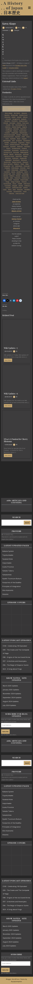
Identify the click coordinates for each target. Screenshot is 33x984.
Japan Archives (16, 201)
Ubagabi (14, 186)
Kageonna (21, 142)
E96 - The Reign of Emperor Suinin (16, 665)
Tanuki (10, 180)
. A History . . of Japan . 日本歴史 (12, 7)
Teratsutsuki (7, 184)
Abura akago (8, 113)
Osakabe (7, 168)
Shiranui (6, 176)
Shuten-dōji (25, 176)
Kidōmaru (20, 146)
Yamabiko (27, 189)
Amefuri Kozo (23, 115)
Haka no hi (23, 129)
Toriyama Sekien (13, 68)
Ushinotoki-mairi (17, 187)
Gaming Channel (16, 219)
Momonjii (25, 154)
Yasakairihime (7, 559)
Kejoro (8, 148)
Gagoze (24, 127)
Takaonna (17, 178)
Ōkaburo (16, 164)
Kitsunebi (27, 146)
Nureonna (24, 160)
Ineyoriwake (6, 563)
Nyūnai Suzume (16, 162)
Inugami (24, 139)
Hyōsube (13, 139)
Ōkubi (22, 164)
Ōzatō (8, 170)
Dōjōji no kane (23, 121)
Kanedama (13, 142)
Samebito (7, 172)
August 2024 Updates (11, 701)
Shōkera (12, 176)
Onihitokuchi (18, 166)
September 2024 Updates (12, 697)
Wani (14, 189)
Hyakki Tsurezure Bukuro (12, 579)
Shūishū (5, 594)
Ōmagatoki (7, 166)
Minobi (11, 154)
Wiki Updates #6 (11, 393)
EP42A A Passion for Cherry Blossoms (16, 440)
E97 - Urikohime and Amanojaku (15, 661)
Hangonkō (9, 131)
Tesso (14, 184)
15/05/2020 (8, 444)
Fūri (13, 125)
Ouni (28, 168)
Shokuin (18, 176)
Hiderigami (14, 133)
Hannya (15, 131)
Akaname (24, 113)
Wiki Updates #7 (11, 348)
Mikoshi (6, 154)
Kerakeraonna (16, 148)
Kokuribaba (7, 150)
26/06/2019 (8, 397)
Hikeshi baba (23, 133)
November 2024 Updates (12, 694)
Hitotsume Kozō (9, 137)
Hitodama (25, 135)
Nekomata (19, 156)
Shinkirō (18, 174)
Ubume (20, 186)
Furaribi (8, 125)
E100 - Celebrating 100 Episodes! (15, 646)
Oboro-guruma (7, 164)
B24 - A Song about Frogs (12, 669)
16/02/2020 (9, 27)
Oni (13, 166)
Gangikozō (9, 129)
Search (16, 517)
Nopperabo (23, 158)
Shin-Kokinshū (7, 590)
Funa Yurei (25, 123)
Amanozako (14, 115)
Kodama (24, 148)
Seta (13, 174)
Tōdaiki (20, 184)
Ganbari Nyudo (16, 127)
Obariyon (25, 162)
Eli (18, 27)
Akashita (7, 115)
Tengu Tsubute (15, 182)
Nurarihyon (16, 160)
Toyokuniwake (7, 555)
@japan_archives (16, 211)
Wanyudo (20, 189)
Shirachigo (25, 174)
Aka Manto (17, 113)
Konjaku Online (16, 89)
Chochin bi (15, 121)
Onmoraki (26, 166)
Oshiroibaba (15, 168)
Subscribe (5, 731)
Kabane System (8, 551)
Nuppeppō (8, 160)
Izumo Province (8, 567)
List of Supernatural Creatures (16, 109)
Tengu (7, 182)
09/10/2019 (8, 351)
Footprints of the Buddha (11, 582)
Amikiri (13, 117)
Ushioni (25, 187)
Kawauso (6, 146)
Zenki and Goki (19, 193)
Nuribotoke (7, 162)
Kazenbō (13, 146)
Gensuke (16, 129)
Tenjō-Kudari (24, 180)
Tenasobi (16, 180)
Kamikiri (6, 142)
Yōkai (4, 65)
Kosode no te (24, 150)
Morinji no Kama (9, 156)
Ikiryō (18, 139)
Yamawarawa (17, 191)
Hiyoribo (17, 137)
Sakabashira (23, 170)
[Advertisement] (16, 478)
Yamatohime (7, 575)
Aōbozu (25, 117)
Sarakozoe (20, 172)
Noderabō (15, 158)
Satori (26, 172)
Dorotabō (12, 123)
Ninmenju (8, 158)
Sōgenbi (6, 178)
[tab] (29, 7)
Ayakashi (23, 119)
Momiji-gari (18, 154)
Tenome (24, 182)
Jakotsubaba (7, 140)
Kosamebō (15, 150)
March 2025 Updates (10, 686)
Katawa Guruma (15, 144)
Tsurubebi (7, 186)
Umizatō (8, 187)
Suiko (11, 178)
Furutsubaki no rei (20, 125)
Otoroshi (22, 168)
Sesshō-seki (7, 174)
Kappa (25, 78)
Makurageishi (24, 152)
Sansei (13, 172)
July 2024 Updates (9, 705)
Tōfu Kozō (26, 184)
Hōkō (23, 137)
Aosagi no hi (16, 119)
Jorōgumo (19, 140)
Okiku (27, 164)
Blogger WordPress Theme (15, 979)
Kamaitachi (26, 140)
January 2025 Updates (11, 690)
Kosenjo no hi (8, 152)
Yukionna (11, 193)
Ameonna (7, 117)
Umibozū (27, 186)
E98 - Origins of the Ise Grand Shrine (16, 657)
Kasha (6, 144)
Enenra (19, 123)
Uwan (5, 189)
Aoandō (19, 117)
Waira (9, 189)
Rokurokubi (15, 170)
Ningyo (25, 156)
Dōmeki (5, 123)
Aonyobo (8, 119)
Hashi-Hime (22, 131)
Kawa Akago (24, 144)
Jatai (13, 140)
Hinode (18, 135)
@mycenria (16, 228)
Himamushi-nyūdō (9, 135)
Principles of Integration (11, 586)
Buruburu (7, 121)
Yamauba (9, 191)
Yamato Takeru (8, 571)
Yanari (25, 191)
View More (7, 360)
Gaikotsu (7, 127)
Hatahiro (7, 133)
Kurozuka (16, 152)
